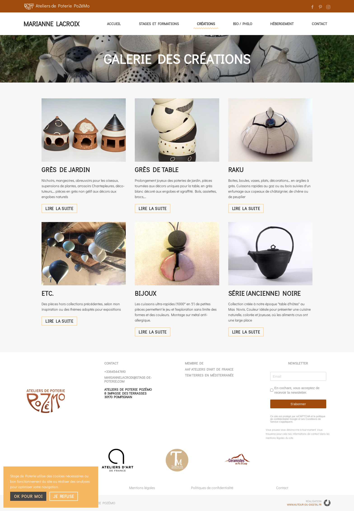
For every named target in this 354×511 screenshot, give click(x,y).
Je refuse (63, 496)
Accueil (114, 23)
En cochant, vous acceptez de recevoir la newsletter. (296, 390)
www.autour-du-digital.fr (304, 504)
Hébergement (282, 23)
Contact (319, 23)
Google (293, 419)
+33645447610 (115, 371)
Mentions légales (142, 487)
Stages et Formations (159, 23)
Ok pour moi (28, 496)
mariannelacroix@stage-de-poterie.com (128, 379)
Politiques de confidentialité (212, 487)
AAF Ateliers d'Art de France (209, 369)
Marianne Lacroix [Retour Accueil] (51, 24)
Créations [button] (206, 23)
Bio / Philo (242, 23)
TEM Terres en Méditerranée (209, 375)
